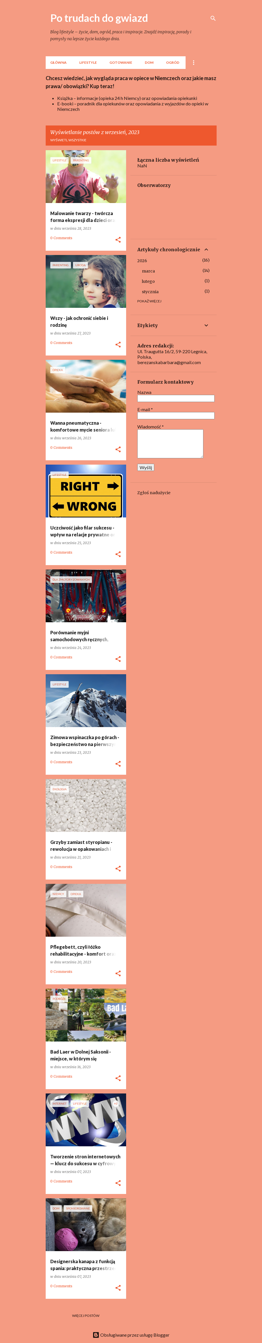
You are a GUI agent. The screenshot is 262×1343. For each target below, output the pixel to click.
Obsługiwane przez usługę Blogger (131, 1335)
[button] (118, 240)
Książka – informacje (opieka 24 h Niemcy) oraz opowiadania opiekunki (127, 98)
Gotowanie (120, 62)
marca (148, 271)
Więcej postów (85, 1315)
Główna (58, 62)
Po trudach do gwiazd (99, 17)
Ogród (172, 62)
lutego (148, 281)
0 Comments (61, 238)
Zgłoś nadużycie (153, 492)
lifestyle (88, 62)
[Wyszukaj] (213, 18)
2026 (142, 260)
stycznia (150, 291)
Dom (149, 62)
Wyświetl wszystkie (68, 140)
